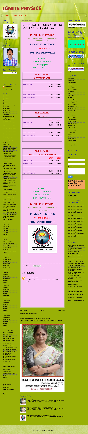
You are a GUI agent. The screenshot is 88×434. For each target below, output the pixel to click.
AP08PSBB (5, 274)
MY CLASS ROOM (7, 343)
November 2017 (71, 142)
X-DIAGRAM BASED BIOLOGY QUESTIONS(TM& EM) (75, 284)
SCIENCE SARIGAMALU (8, 369)
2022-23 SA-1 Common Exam (9, 214)
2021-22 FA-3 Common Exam (9, 197)
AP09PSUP (5, 304)
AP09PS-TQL (6, 287)
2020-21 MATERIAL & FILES (9, 180)
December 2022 (71, 89)
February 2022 (71, 100)
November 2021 (71, 106)
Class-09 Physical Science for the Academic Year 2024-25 (40, 398)
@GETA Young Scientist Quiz (9, 104)
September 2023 (71, 82)
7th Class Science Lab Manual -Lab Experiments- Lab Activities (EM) (76, 221)
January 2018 (71, 138)
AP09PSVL (5, 306)
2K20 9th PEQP (6, 234)
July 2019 (70, 127)
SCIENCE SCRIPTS (7, 371)
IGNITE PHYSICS (22, 8)
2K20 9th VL (5, 239)
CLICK (51, 84)
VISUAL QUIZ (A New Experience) (7, 385)
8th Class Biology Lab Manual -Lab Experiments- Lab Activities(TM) (76, 212)
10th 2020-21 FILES (7, 163)
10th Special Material (7, 171)
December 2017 (71, 140)
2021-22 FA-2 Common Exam (9, 196)
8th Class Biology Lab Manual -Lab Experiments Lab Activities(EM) (76, 224)
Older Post (61, 310)
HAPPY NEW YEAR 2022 (8, 338)
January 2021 (71, 115)
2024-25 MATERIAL (20, 15)
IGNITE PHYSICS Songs (8, 340)
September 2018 (71, 129)
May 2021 (70, 114)
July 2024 (70, 78)
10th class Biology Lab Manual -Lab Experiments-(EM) (76, 236)
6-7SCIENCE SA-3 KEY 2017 (74, 251)
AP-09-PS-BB (6, 261)
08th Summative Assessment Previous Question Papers (9, 149)
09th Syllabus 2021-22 (8, 158)
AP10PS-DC (5, 310)
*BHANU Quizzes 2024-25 (8, 116)
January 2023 (71, 87)
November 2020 (71, 117)
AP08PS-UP (5, 272)
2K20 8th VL (5, 232)
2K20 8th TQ (5, 228)
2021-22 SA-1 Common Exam (9, 202)
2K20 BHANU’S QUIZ (7, 241)
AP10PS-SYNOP (6, 313)
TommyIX (43, 430)
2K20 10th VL (6, 226)
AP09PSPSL (5, 293)
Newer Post (23, 310)
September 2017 (71, 145)
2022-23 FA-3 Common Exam (9, 212)
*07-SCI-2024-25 (6, 108)
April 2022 (70, 97)
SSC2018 (5, 377)
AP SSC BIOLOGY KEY (73, 253)
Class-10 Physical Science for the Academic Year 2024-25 (40, 407)
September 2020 (71, 119)
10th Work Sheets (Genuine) (9, 178)
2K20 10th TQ (6, 224)
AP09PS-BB (5, 283)
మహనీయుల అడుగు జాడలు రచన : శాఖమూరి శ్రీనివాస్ (75, 185)
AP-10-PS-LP (6, 269)
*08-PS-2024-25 (6, 110)
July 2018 (70, 132)
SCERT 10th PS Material (8, 364)
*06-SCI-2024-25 (6, 106)
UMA (27, 277)
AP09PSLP (5, 291)
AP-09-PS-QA (6, 265)
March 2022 (70, 99)
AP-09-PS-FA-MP (7, 263)
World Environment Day (71, 44)
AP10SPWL (5, 327)
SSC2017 (5, 375)
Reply (27, 281)
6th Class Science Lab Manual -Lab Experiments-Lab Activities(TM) (76, 206)
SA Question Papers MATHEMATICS (7, 354)
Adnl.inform (5, 249)
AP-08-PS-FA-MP (7, 255)
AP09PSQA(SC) (6, 298)
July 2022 (70, 91)
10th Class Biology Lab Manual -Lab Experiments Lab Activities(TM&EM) (76, 233)
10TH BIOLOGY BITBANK (73, 275)
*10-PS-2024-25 (6, 114)
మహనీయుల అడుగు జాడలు (8, 389)
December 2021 (71, 104)
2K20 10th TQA (6, 221)
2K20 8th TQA (6, 230)
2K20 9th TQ (5, 236)
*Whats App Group (7, 121)
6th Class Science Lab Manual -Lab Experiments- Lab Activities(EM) (76, 218)
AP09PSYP (5, 308)
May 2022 (70, 95)
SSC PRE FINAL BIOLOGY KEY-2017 (76, 263)
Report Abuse (6, 393)
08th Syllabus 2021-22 (8, 151)
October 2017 (71, 143)
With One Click (6, 387)
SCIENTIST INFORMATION (9, 373)
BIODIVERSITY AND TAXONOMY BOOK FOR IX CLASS (75, 281)
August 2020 (71, 121)
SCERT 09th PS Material (8, 363)
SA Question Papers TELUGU (9, 359)
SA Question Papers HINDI (9, 351)
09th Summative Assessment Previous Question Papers (9, 156)
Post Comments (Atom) (31, 313)
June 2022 (70, 93)
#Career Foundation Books (9, 140)
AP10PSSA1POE (6, 317)
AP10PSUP (5, 321)
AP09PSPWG (6, 295)
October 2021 (71, 108)
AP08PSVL (5, 280)
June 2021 (70, 112)
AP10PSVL (5, 323)
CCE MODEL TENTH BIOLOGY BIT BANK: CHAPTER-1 (75, 292)
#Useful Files (6, 142)
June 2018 (70, 134)
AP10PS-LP (5, 312)
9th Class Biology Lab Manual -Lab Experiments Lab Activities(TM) (76, 230)
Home (7, 15)
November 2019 (71, 123)
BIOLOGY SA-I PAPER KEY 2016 (75, 288)
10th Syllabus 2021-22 (8, 176)
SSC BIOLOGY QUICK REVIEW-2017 (76, 265)
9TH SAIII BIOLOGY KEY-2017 (74, 258)
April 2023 (70, 84)
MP (3, 342)
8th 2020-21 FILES (7, 245)
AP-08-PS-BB (6, 254)
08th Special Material (7, 146)
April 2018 (70, 136)
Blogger (53, 430)
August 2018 (71, 130)
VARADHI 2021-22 (7, 382)
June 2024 (70, 80)
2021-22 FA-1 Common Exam (9, 194)
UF (3, 381)
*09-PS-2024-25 (6, 112)
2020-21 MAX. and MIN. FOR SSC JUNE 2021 (9, 183)
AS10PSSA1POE (6, 328)
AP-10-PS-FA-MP (7, 267)
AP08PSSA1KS (6, 278)
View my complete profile (8, 89)
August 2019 (71, 125)
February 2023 (71, 85)
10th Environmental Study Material (75, 261)
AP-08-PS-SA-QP (7, 259)
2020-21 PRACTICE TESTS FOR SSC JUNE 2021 (9, 189)
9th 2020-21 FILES (7, 247)
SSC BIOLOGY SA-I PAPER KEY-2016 (76, 289)
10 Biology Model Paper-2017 (74, 267)
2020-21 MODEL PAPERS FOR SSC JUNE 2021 (36, 267)
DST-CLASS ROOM (7, 334)
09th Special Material (7, 153)
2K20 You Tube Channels (8, 243)
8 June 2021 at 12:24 (33, 277)
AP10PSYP (5, 325)
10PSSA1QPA (6, 161)
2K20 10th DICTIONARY (8, 219)
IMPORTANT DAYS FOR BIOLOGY (75, 286)
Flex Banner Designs (7, 336)
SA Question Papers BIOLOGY (10, 347)
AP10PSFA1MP (6, 315)
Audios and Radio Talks (8, 330)
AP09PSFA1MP (6, 289)
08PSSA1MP (6, 144)
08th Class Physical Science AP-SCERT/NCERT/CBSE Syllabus (41, 415)
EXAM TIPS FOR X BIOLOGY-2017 (75, 259)
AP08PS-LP (5, 270)
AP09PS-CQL (6, 285)
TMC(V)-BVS (6, 379)
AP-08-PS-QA (6, 257)
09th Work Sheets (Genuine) (9, 160)
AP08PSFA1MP (6, 276)
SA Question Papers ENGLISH (9, 349)
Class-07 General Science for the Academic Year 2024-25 (35, 318)
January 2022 (71, 102)
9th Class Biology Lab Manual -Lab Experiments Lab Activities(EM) (76, 227)
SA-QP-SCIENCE (7, 361)
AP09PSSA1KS (6, 300)
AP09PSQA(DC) (6, 297)
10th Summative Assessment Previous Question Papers (9, 174)
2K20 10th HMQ (6, 222)
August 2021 (71, 110)
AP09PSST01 (6, 302)
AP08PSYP (5, 282)
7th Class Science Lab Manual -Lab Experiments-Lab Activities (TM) (76, 209)
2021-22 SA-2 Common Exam (9, 204)
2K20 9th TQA (6, 237)
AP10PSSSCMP (6, 319)
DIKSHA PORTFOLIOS (8, 332)
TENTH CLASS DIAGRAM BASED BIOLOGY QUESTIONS (75, 295)
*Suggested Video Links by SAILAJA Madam (9, 119)
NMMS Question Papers (8, 345)
